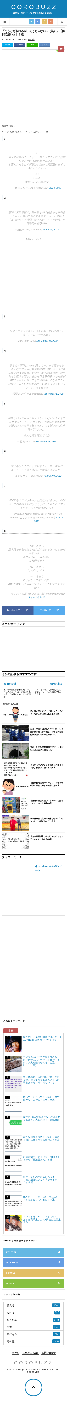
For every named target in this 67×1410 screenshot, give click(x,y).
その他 (31, 39)
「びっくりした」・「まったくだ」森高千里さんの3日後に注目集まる (42, 1219)
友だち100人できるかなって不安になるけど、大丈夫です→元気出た (42, 1118)
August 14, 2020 (36, 597)
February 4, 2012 (52, 475)
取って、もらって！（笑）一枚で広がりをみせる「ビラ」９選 (41, 1098)
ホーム (15, 1352)
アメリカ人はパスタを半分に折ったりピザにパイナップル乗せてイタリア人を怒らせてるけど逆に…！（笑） (41, 1061)
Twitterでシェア (49, 610)
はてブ (44, 44)
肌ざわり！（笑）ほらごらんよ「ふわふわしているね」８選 (40, 1198)
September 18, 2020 (47, 340)
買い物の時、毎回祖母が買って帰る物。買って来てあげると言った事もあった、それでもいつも (41, 1079)
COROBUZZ (34, 7)
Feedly (35, 1283)
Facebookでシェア (17, 610)
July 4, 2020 (55, 187)
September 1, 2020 (53, 393)
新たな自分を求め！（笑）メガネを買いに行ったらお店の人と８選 (41, 1138)
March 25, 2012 (51, 229)
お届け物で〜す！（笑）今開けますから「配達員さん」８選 (41, 1158)
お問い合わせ (48, 1352)
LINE (32, 44)
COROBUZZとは (30, 1352)
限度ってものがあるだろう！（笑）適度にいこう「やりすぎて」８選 (40, 1179)
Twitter (7, 44)
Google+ (35, 1273)
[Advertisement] (33, 85)
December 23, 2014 (46, 441)
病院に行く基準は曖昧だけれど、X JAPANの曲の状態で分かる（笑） (42, 1038)
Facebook (19, 44)
